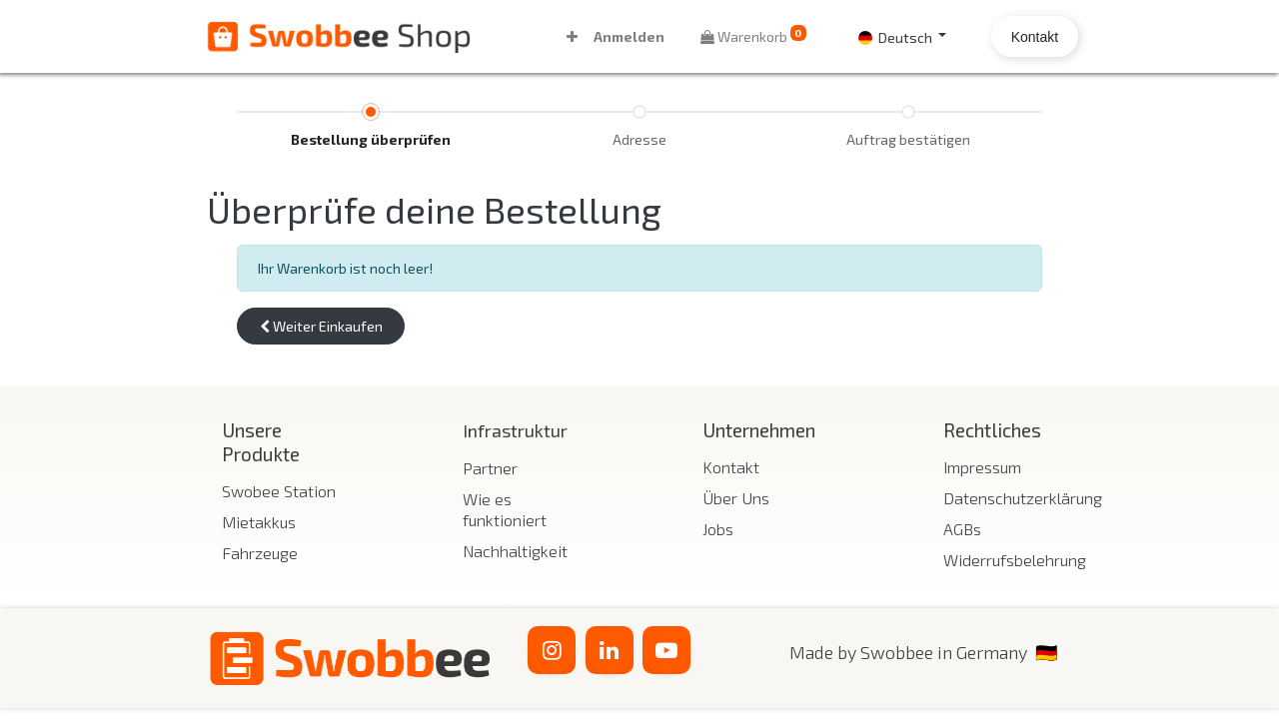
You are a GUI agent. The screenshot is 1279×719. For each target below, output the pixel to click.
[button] (572, 36)
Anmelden (629, 36)
